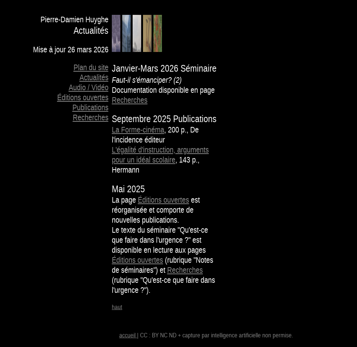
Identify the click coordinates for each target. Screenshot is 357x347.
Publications (90, 108)
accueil (128, 335)
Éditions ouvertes (82, 98)
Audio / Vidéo (88, 88)
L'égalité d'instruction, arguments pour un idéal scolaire (160, 155)
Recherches (90, 118)
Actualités (93, 78)
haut (117, 307)
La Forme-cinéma (138, 130)
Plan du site (91, 68)
